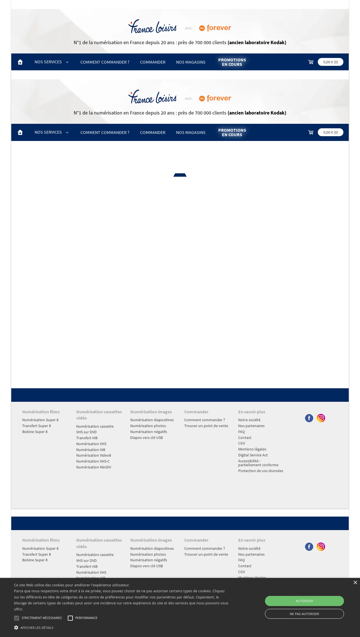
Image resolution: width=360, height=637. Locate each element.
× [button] (355, 583)
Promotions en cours (232, 62)
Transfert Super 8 (36, 425)
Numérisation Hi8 (90, 449)
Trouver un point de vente (206, 425)
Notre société (249, 419)
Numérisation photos (148, 425)
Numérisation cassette (95, 426)
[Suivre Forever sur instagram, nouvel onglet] (321, 422)
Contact (244, 437)
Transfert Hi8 (87, 437)
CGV (241, 443)
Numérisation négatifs (148, 431)
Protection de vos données (260, 470)
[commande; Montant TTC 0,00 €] (325, 62)
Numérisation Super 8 (40, 419)
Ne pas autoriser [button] (304, 614)
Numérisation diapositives (152, 419)
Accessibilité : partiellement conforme (258, 462)
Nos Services (52, 61)
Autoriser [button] (304, 601)
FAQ (241, 431)
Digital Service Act (253, 454)
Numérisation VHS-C (93, 461)
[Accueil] (20, 62)
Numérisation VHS (91, 443)
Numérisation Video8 (93, 455)
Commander (152, 62)
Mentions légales (252, 449)
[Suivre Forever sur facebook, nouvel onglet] (309, 422)
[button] (122, 627)
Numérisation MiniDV (93, 467)
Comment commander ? (104, 62)
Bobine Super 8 (35, 431)
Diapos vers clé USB (146, 437)
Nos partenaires (251, 425)
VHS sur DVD (86, 431)
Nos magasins (191, 62)
